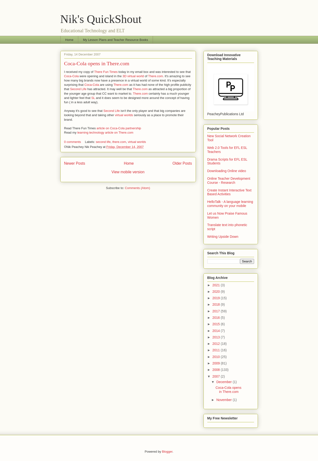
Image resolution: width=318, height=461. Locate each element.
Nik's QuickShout (101, 19)
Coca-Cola (71, 76)
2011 (216, 350)
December (224, 382)
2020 (216, 291)
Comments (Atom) (137, 188)
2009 (216, 363)
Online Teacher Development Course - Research (228, 180)
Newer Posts (74, 163)
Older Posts (182, 163)
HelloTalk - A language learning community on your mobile (230, 204)
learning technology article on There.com (105, 132)
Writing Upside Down (222, 237)
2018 (216, 304)
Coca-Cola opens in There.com (96, 63)
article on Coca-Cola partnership (119, 128)
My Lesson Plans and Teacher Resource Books (115, 40)
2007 (216, 376)
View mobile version (127, 172)
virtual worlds (124, 115)
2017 (216, 311)
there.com (119, 142)
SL (93, 98)
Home (69, 40)
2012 (216, 344)
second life (103, 142)
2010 (216, 357)
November (224, 400)
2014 (216, 331)
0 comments (72, 142)
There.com (155, 76)
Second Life (78, 89)
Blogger (167, 451)
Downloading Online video (226, 171)
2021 (216, 285)
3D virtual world (133, 76)
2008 (216, 370)
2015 (216, 324)
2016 (216, 318)
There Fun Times (106, 72)
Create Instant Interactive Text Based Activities (229, 192)
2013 (216, 337)
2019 (216, 298)
